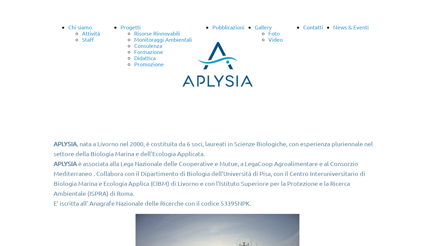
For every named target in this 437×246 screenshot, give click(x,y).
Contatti (313, 27)
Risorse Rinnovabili (157, 33)
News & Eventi (351, 27)
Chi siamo (80, 27)
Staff (88, 39)
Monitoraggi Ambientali (163, 39)
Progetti (131, 27)
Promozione (149, 63)
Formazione (148, 51)
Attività (91, 33)
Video (275, 39)
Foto (274, 33)
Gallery (263, 27)
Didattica (145, 57)
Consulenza (148, 45)
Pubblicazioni (228, 27)
